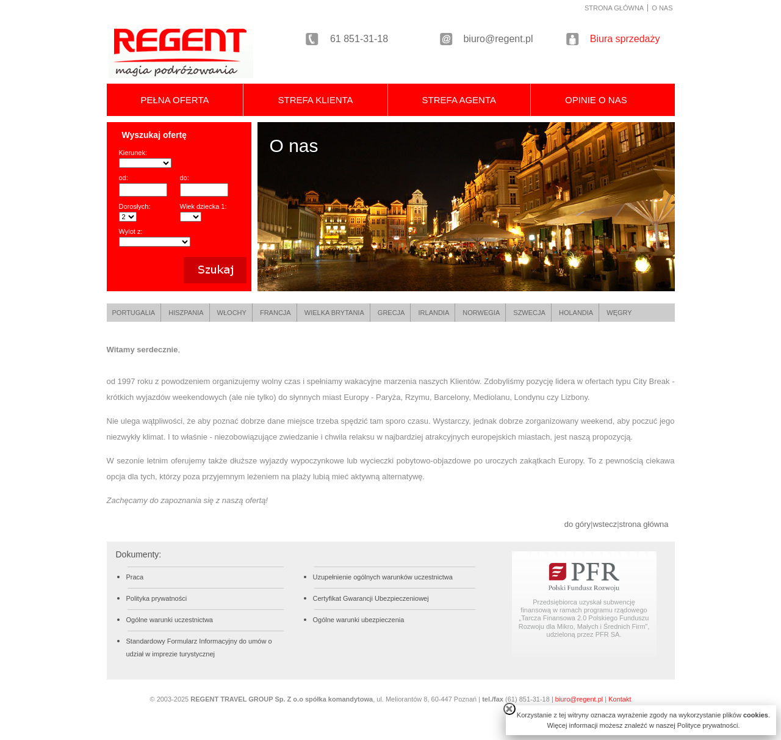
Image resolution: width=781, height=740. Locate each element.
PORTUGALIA (134, 312)
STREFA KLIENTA (315, 100)
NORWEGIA (481, 312)
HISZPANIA (185, 312)
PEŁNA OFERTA (175, 100)
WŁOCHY (232, 312)
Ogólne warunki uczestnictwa (169, 619)
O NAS (662, 8)
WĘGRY (619, 312)
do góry (577, 524)
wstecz (604, 524)
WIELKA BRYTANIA (334, 312)
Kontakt (619, 699)
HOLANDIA (576, 312)
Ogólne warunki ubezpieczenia (359, 619)
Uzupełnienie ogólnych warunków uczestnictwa (383, 577)
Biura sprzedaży (625, 39)
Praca (135, 577)
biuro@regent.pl (498, 39)
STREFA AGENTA (459, 100)
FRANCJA (275, 312)
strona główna (644, 524)
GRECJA (391, 312)
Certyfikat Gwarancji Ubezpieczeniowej (371, 598)
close (509, 709)
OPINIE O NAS (596, 100)
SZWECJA (529, 312)
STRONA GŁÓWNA (614, 8)
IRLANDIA (434, 312)
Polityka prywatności (156, 598)
